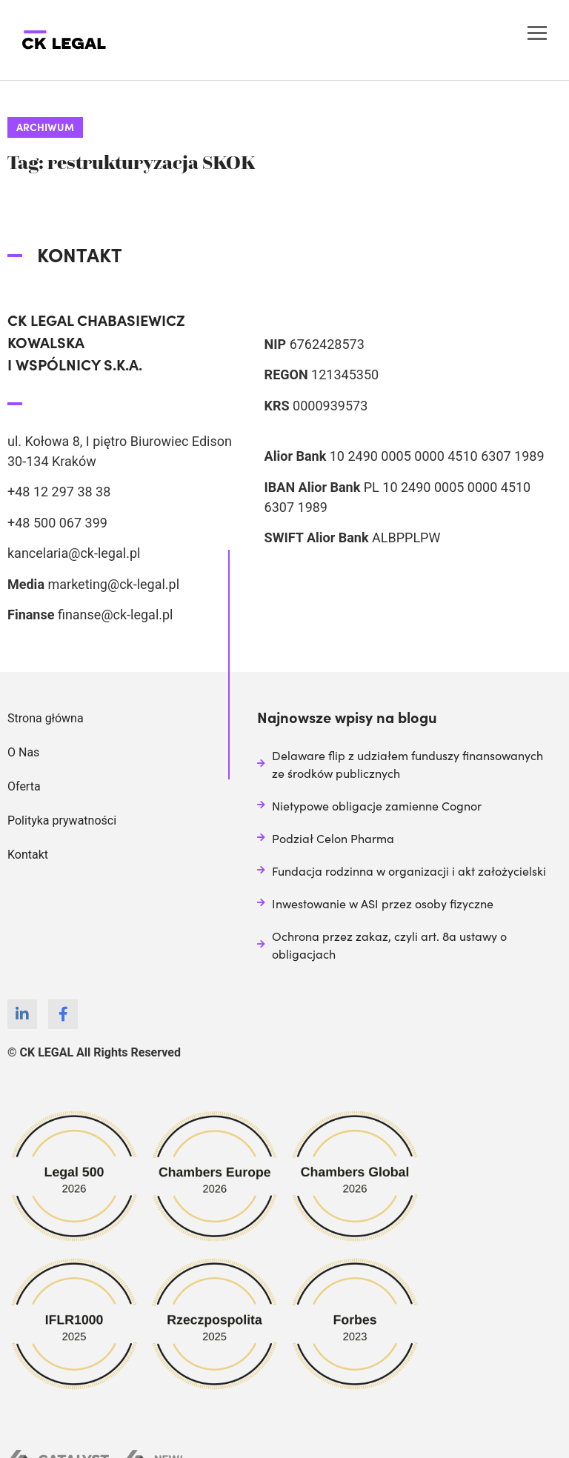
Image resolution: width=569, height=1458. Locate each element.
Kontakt (27, 855)
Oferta (24, 786)
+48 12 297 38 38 (58, 491)
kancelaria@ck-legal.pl (73, 553)
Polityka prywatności (61, 820)
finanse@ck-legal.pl (115, 614)
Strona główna (45, 718)
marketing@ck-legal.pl (113, 584)
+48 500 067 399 (57, 522)
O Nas (23, 752)
